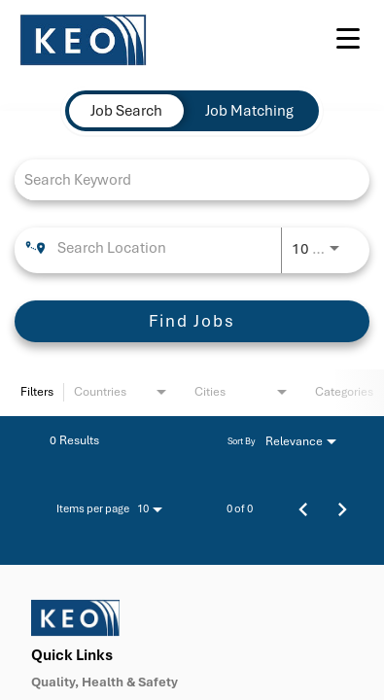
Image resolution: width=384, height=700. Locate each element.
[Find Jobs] (192, 321)
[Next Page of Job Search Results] (342, 508)
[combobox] (182, 179)
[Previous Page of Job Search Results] (303, 508)
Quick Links (72, 655)
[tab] (126, 110)
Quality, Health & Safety (104, 682)
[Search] (192, 321)
